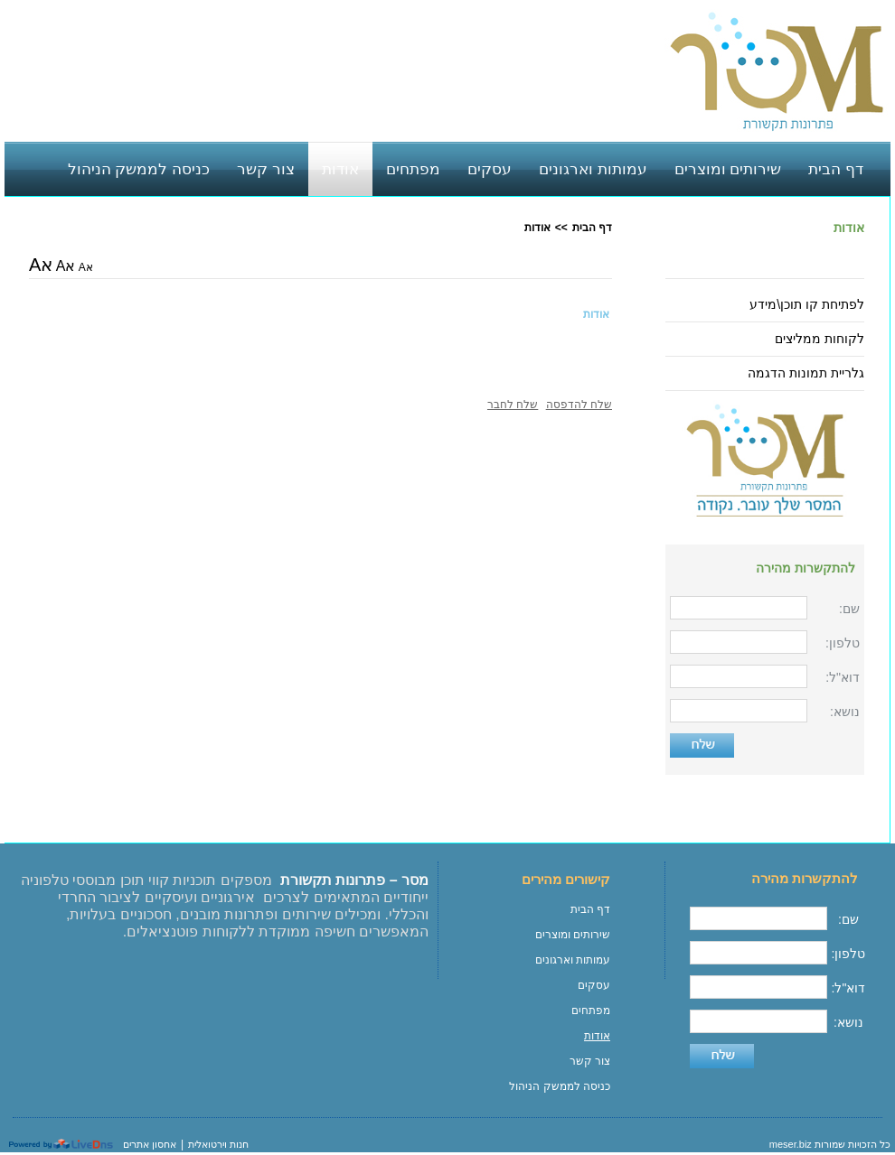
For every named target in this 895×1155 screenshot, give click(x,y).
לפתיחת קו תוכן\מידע (806, 304)
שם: (849, 608)
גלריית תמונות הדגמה (806, 373)
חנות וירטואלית (218, 1144)
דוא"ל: (842, 677)
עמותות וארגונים (572, 960)
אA (86, 267)
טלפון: (842, 643)
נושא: (845, 711)
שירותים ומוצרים (572, 934)
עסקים (594, 985)
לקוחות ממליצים (819, 338)
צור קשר (590, 1061)
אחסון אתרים (149, 1144)
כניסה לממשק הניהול (559, 1086)
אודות (849, 227)
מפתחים (590, 1010)
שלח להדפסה (579, 404)
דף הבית (592, 227)
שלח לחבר (512, 404)
